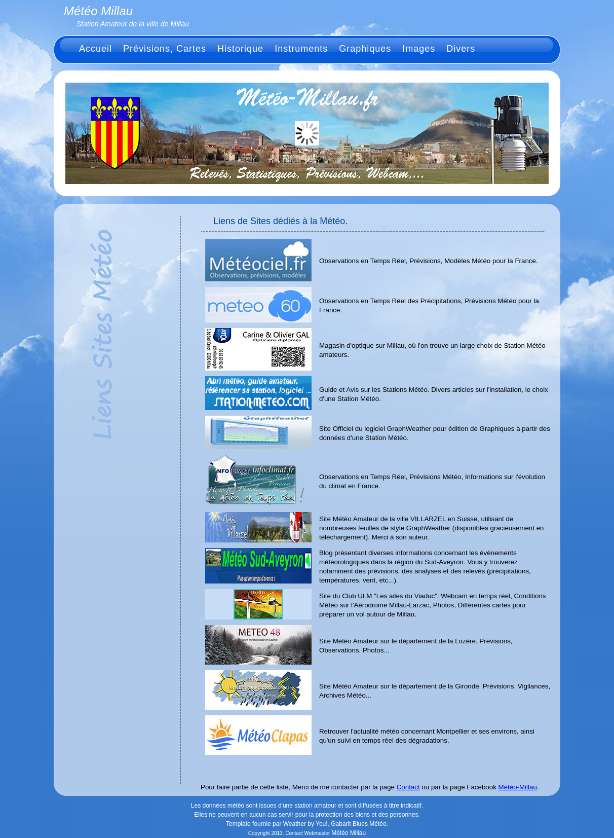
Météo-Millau (517, 787)
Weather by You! (305, 823)
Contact (408, 787)
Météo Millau (348, 832)
